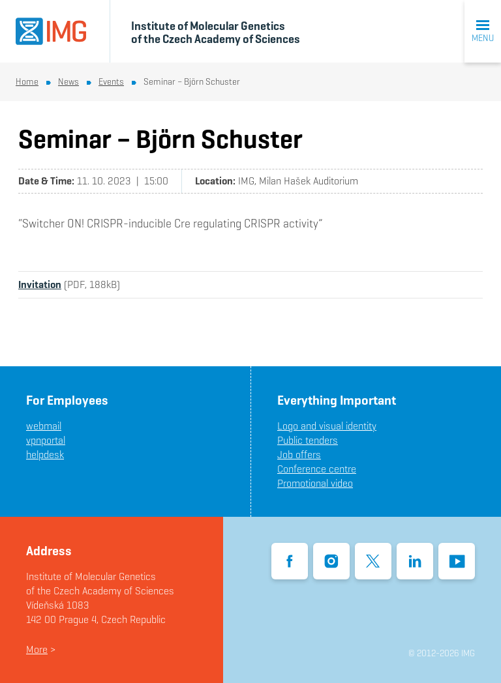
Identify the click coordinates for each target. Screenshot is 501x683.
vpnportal (45, 440)
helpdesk (45, 454)
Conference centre (316, 469)
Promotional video (315, 483)
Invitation (39, 284)
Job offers (299, 454)
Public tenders (307, 440)
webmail (43, 426)
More (37, 649)
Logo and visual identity (326, 426)
